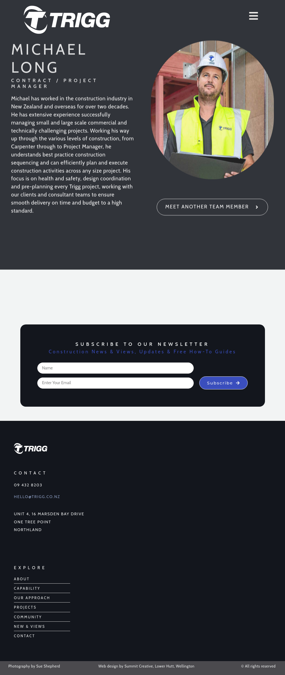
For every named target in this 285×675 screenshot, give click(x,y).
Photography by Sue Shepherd (34, 666)
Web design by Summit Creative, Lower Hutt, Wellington (147, 666)
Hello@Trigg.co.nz (37, 496)
